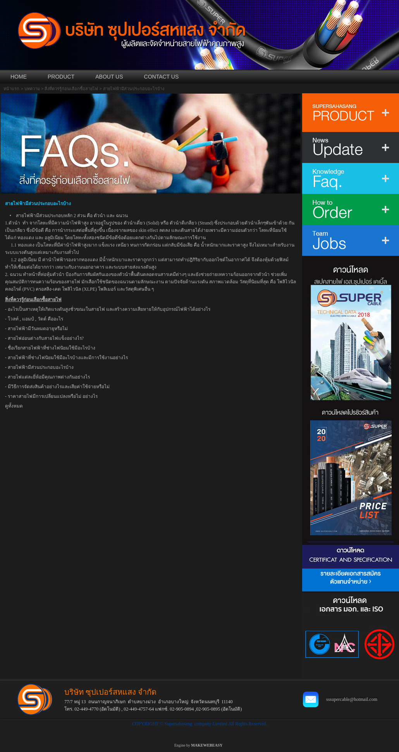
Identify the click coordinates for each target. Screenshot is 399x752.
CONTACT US (161, 77)
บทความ (32, 88)
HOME (18, 77)
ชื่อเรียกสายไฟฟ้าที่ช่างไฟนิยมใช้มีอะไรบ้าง (51, 348)
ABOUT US (109, 77)
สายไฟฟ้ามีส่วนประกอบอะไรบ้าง (41, 367)
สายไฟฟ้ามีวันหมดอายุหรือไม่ (38, 328)
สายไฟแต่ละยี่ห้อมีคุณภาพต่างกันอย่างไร (49, 377)
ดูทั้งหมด (14, 406)
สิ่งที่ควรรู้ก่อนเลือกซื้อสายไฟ (71, 88)
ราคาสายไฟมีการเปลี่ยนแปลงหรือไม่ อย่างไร (53, 396)
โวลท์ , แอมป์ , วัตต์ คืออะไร (35, 319)
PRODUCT (61, 77)
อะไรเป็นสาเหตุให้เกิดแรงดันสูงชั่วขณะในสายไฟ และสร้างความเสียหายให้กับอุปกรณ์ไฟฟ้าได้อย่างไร (109, 309)
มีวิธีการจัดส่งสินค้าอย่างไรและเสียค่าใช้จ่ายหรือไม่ (59, 386)
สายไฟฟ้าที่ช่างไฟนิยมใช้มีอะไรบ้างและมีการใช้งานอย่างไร (68, 357)
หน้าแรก (11, 88)
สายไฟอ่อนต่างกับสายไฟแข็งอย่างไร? (46, 338)
